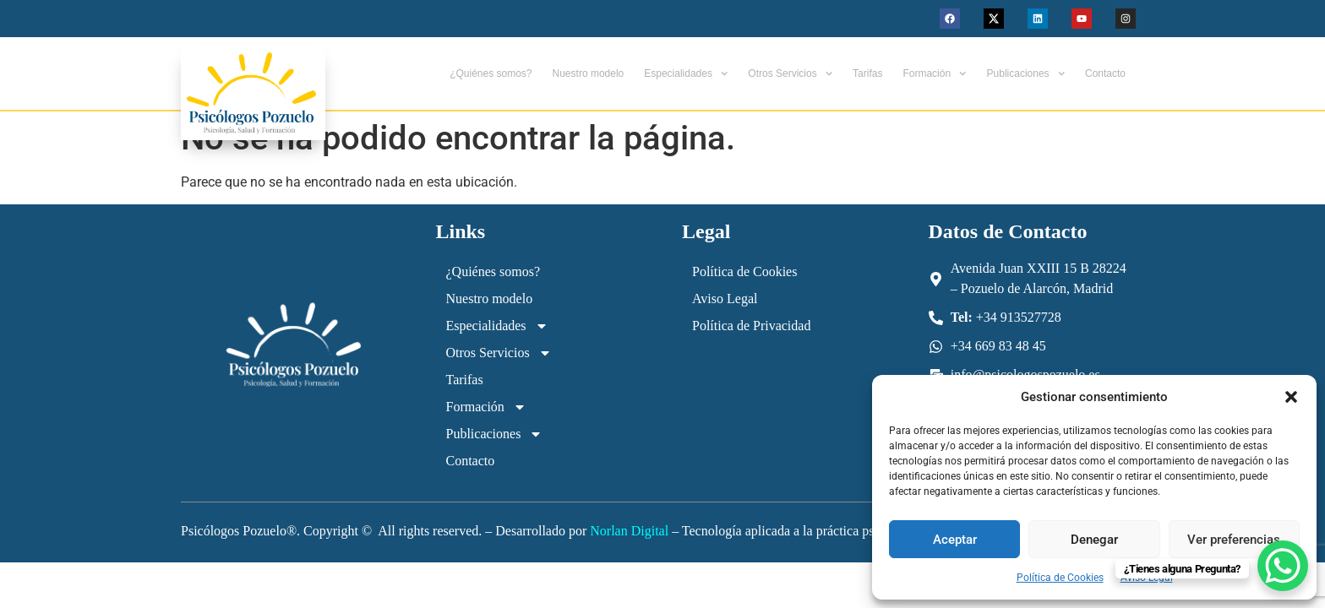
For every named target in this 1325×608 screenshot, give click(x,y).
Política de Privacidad (751, 325)
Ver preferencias (1233, 539)
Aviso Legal (724, 298)
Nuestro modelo (588, 73)
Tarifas (867, 73)
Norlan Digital (629, 531)
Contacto (1105, 73)
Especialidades (686, 73)
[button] (1291, 396)
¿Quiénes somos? (491, 73)
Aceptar (955, 539)
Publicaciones (1026, 73)
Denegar (1094, 539)
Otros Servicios (790, 73)
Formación (934, 73)
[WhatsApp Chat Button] (1282, 565)
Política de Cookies (1060, 578)
